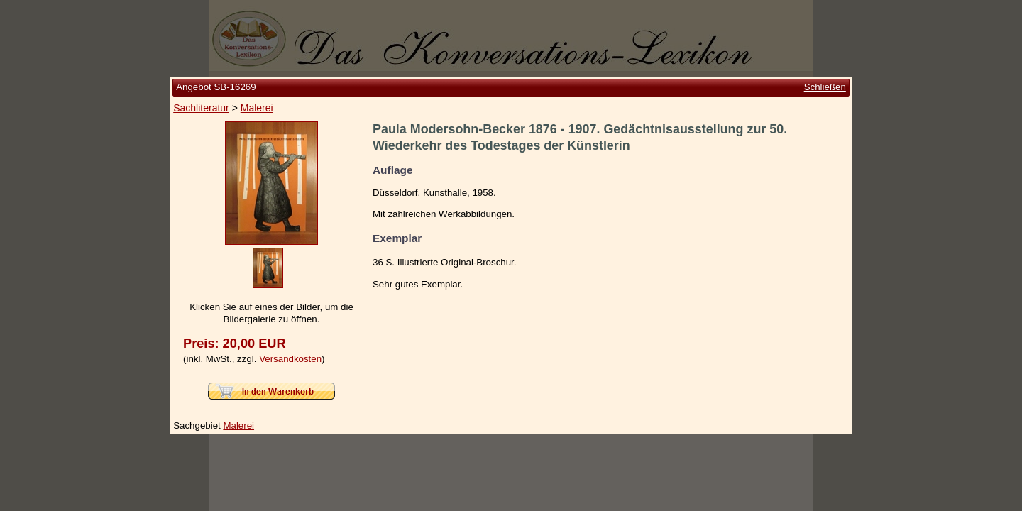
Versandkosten (290, 358)
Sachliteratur (201, 108)
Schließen (825, 87)
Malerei (257, 108)
